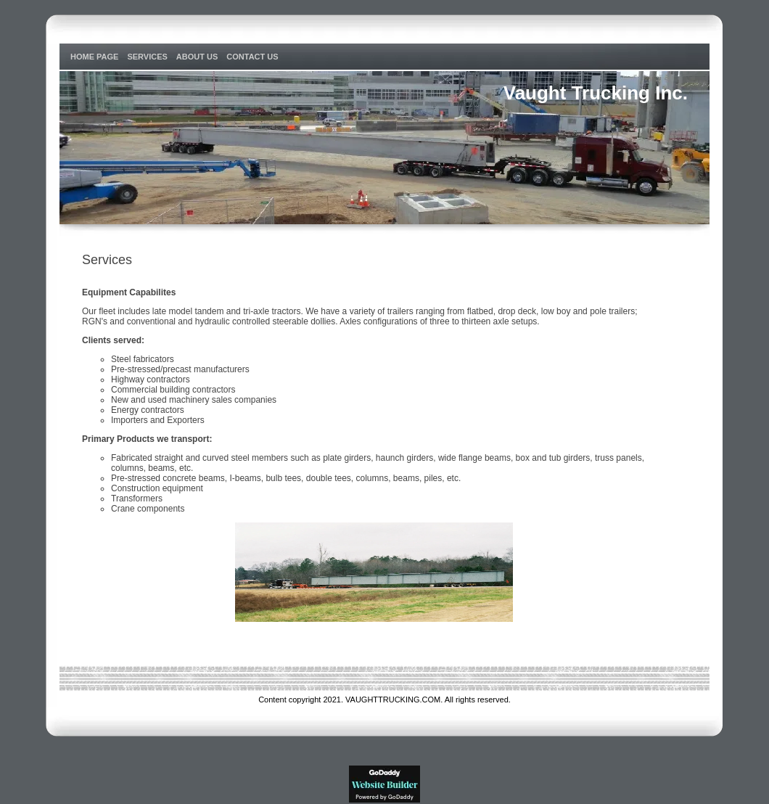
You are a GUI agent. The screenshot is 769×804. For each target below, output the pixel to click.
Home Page (94, 56)
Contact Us (252, 56)
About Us (197, 56)
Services (147, 56)
